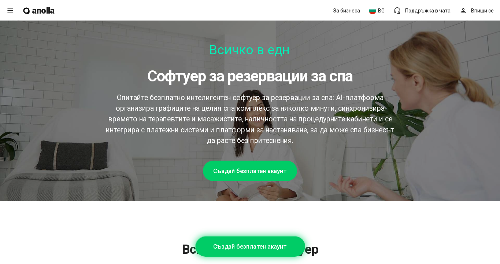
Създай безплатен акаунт (249, 171)
